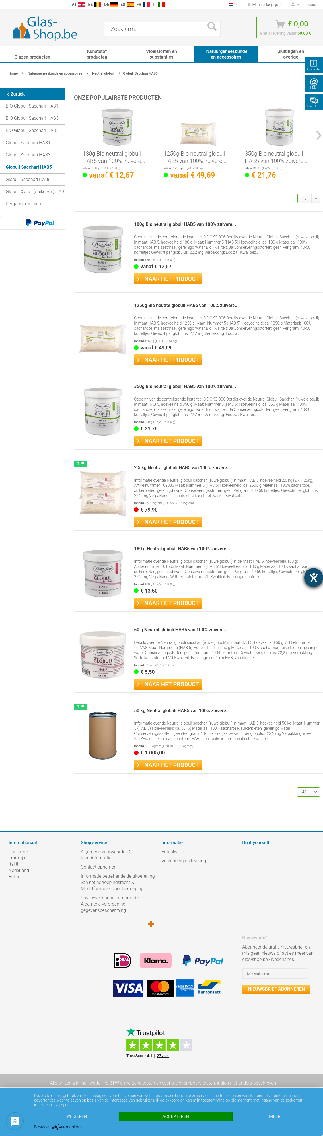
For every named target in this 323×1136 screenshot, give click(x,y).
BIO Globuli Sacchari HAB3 (32, 118)
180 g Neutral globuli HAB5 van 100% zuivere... (182, 548)
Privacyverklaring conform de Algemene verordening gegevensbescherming (110, 904)
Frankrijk (17, 858)
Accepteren (175, 1116)
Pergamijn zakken (23, 204)
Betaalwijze (173, 851)
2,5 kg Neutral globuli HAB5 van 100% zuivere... (182, 467)
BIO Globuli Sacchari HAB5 (32, 130)
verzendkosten (140, 1083)
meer (274, 1116)
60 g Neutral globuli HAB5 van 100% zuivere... (180, 629)
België (14, 876)
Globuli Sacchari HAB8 (28, 179)
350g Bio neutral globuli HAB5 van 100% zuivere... (276, 157)
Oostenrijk (19, 851)
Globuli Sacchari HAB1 (28, 142)
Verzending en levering (184, 860)
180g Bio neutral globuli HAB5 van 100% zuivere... (114, 157)
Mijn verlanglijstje (264, 4)
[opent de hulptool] (313, 577)
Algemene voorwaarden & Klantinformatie (106, 855)
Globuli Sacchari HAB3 (28, 155)
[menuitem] (5, 4)
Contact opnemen (98, 867)
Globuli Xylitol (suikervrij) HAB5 (36, 191)
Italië (13, 864)
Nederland (19, 870)
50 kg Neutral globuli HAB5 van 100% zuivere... (182, 710)
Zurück (14, 94)
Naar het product (168, 278)
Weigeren (76, 1116)
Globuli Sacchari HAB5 (29, 167)
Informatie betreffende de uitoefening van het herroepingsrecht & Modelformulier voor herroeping (118, 882)
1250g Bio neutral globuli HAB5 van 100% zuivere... (195, 157)
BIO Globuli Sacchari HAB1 (32, 106)
